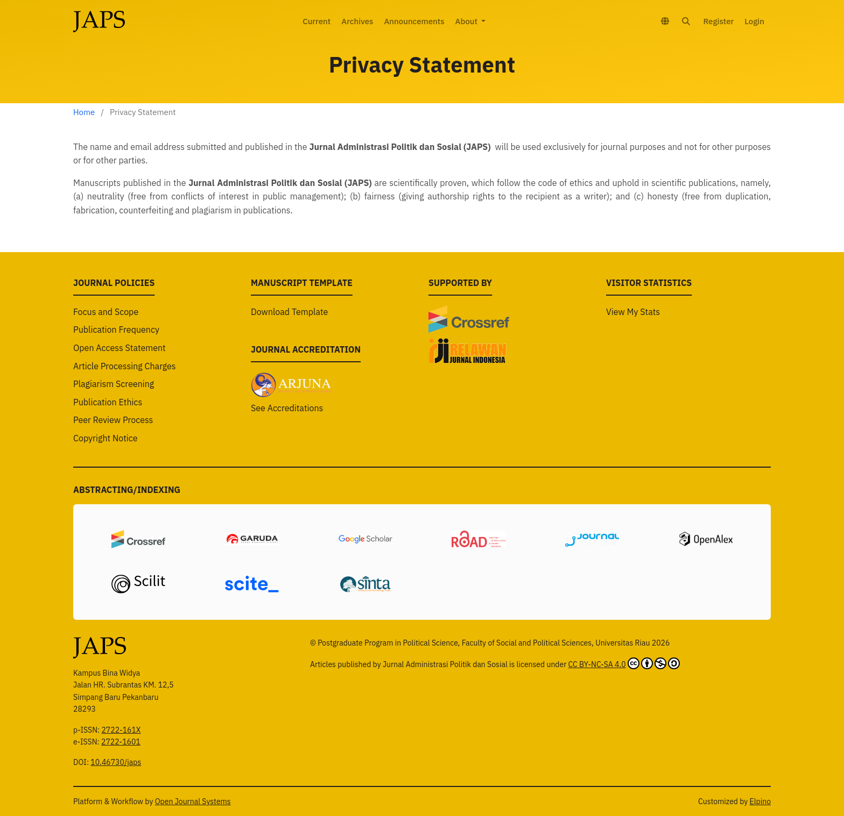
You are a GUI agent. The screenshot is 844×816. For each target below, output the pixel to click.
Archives (357, 21)
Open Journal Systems (193, 801)
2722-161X (120, 730)
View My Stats (633, 333)
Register (718, 21)
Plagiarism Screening (113, 406)
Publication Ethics (107, 424)
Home (84, 112)
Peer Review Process (113, 442)
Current (316, 21)
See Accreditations (287, 430)
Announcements (414, 21)
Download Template (289, 333)
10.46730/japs (115, 762)
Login (754, 21)
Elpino (760, 801)
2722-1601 (120, 742)
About (467, 21)
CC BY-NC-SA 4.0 (624, 663)
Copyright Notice (105, 460)
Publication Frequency (116, 352)
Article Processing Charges (124, 388)
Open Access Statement (119, 369)
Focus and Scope (105, 333)
